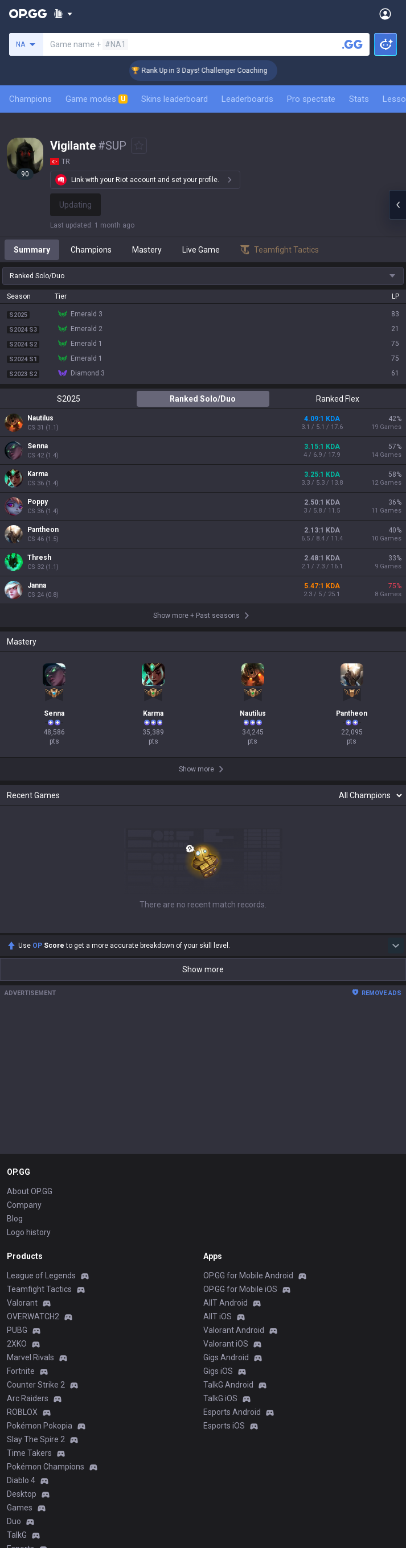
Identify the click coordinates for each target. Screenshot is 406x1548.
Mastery (147, 249)
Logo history (29, 1232)
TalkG (17, 1534)
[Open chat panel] (397, 205)
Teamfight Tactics (39, 1289)
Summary (32, 249)
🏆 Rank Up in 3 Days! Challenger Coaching (210, 71)
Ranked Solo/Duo (203, 398)
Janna (36, 585)
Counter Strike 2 (36, 1384)
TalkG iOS (220, 1398)
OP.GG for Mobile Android (248, 1275)
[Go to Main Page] (28, 13)
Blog (15, 1218)
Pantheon (43, 530)
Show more (203, 969)
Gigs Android (226, 1357)
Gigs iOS (218, 1371)
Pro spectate (311, 99)
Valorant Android (233, 1330)
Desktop (21, 1494)
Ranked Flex (337, 398)
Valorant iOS (225, 1343)
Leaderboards (247, 99)
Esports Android (232, 1412)
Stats (359, 99)
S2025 (68, 398)
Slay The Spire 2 (36, 1439)
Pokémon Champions (45, 1466)
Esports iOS (224, 1425)
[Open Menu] (385, 13)
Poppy (37, 502)
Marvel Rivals (30, 1357)
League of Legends (41, 1275)
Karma (37, 474)
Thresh (39, 558)
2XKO (17, 1343)
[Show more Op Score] (396, 945)
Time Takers (29, 1453)
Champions (30, 99)
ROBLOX (22, 1412)
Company (24, 1204)
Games (19, 1507)
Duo (14, 1521)
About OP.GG (29, 1191)
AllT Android (225, 1302)
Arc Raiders (27, 1398)
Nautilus (40, 418)
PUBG (17, 1330)
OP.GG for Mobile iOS (240, 1289)
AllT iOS (217, 1316)
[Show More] (63, 13)
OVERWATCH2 (33, 1316)
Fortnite (21, 1371)
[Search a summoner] (352, 44)
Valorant (22, 1302)
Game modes (96, 99)
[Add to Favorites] (139, 146)
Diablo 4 (21, 1480)
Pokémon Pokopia (39, 1425)
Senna (37, 446)
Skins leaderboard (174, 99)
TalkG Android (228, 1384)
